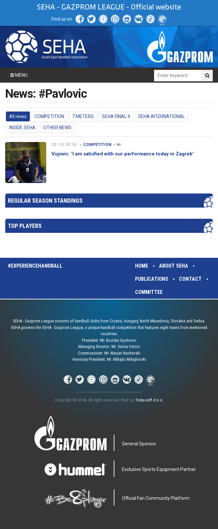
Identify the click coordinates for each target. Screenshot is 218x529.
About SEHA (173, 266)
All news (18, 116)
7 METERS (83, 116)
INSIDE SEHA (22, 127)
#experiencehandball (35, 266)
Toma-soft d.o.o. (149, 399)
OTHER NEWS (57, 127)
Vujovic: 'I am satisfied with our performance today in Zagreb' (122, 154)
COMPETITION (49, 116)
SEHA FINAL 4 (116, 116)
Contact (190, 279)
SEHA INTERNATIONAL (161, 116)
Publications (151, 279)
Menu (19, 75)
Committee (149, 292)
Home (141, 266)
